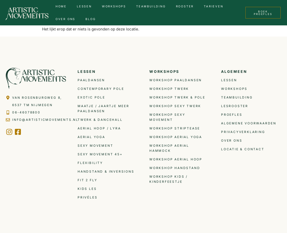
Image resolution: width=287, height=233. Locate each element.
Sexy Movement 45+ (100, 154)
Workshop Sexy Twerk (175, 106)
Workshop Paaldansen (175, 80)
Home (61, 6)
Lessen (84, 6)
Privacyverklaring (243, 132)
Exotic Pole (91, 97)
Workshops (114, 6)
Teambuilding (151, 6)
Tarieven (213, 6)
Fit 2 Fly (87, 180)
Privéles (87, 197)
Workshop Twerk (169, 89)
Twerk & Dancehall (100, 120)
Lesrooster (234, 106)
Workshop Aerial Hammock (169, 148)
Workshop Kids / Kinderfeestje (168, 179)
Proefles (231, 115)
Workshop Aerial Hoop (175, 159)
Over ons (65, 19)
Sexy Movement (95, 145)
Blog (90, 19)
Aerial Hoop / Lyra (99, 128)
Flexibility (90, 163)
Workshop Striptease (174, 128)
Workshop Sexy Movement (167, 117)
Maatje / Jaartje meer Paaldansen (103, 108)
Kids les (87, 189)
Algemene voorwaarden (248, 123)
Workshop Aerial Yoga (175, 137)
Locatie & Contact (242, 149)
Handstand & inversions (106, 171)
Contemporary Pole (101, 89)
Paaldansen (91, 80)
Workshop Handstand (174, 168)
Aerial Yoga (91, 137)
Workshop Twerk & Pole (177, 97)
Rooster (185, 6)
